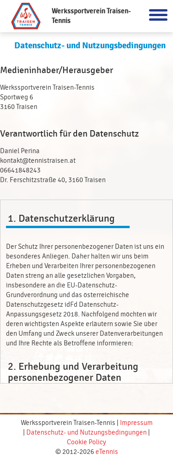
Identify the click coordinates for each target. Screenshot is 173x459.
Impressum (136, 423)
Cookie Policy (86, 442)
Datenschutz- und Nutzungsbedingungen (86, 432)
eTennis (106, 452)
